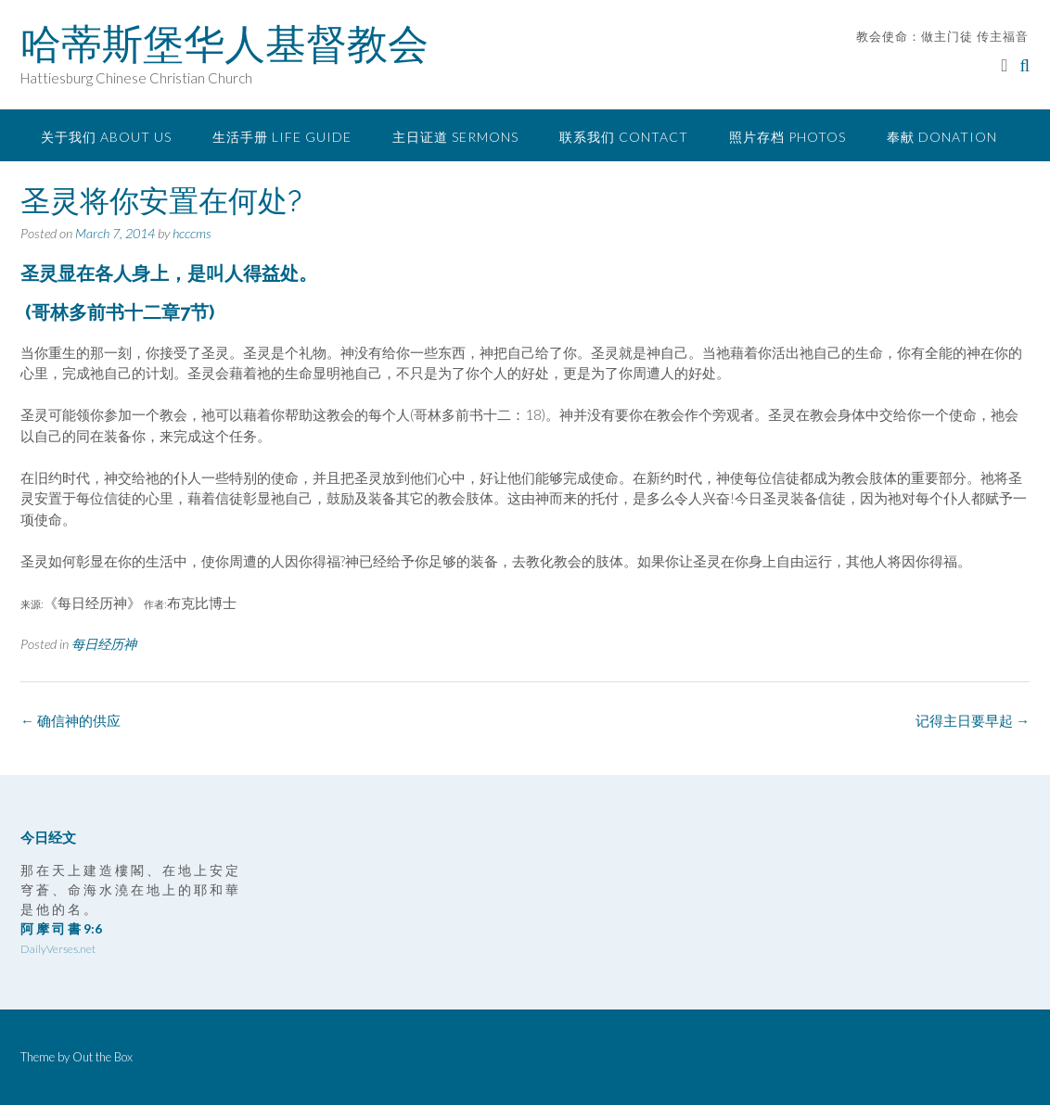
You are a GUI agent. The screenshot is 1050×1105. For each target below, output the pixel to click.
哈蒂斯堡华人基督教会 (224, 43)
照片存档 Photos (787, 137)
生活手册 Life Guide (282, 137)
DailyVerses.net (58, 949)
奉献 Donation (942, 137)
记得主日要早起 (973, 720)
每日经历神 (103, 644)
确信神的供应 (70, 720)
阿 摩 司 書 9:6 (61, 928)
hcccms (192, 233)
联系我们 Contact (623, 137)
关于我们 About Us (106, 137)
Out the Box (102, 1056)
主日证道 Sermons (455, 137)
